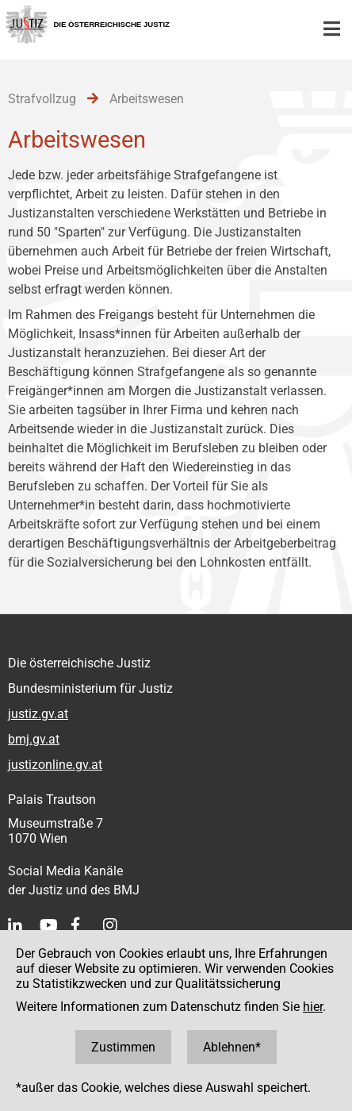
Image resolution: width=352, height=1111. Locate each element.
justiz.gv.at (38, 713)
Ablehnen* (232, 1047)
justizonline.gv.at (55, 764)
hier (313, 1006)
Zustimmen (123, 1047)
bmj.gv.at (33, 739)
